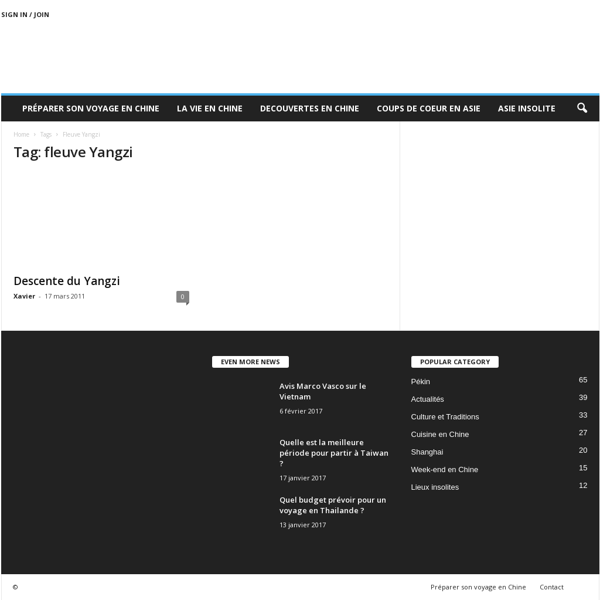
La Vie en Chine (210, 108)
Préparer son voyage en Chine (90, 108)
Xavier (24, 295)
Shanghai (427, 452)
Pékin (421, 381)
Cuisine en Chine (440, 434)
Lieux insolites (435, 487)
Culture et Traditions (445, 416)
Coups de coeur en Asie (428, 108)
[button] (582, 108)
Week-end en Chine (445, 469)
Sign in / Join (25, 14)
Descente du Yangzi (66, 281)
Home (21, 134)
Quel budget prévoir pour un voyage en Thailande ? (332, 505)
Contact (552, 586)
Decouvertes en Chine (309, 108)
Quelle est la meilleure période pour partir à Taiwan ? (333, 453)
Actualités (427, 399)
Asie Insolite (526, 108)
